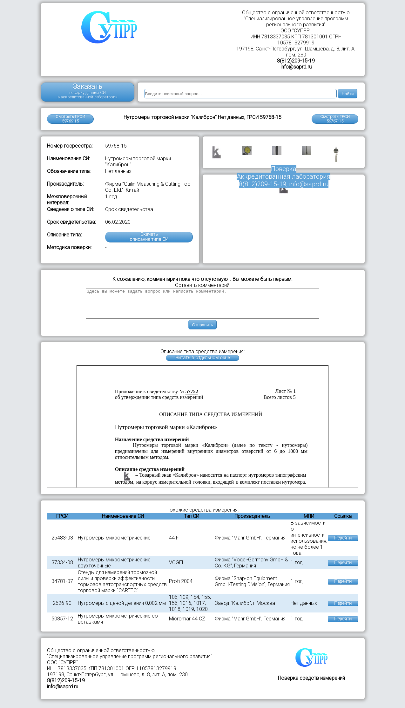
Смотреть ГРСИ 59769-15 (70, 118)
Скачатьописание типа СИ (149, 237)
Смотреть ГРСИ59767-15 (335, 118)
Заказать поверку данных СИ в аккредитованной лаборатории (87, 91)
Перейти (343, 543)
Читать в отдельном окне (202, 363)
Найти (347, 93)
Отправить (202, 330)
